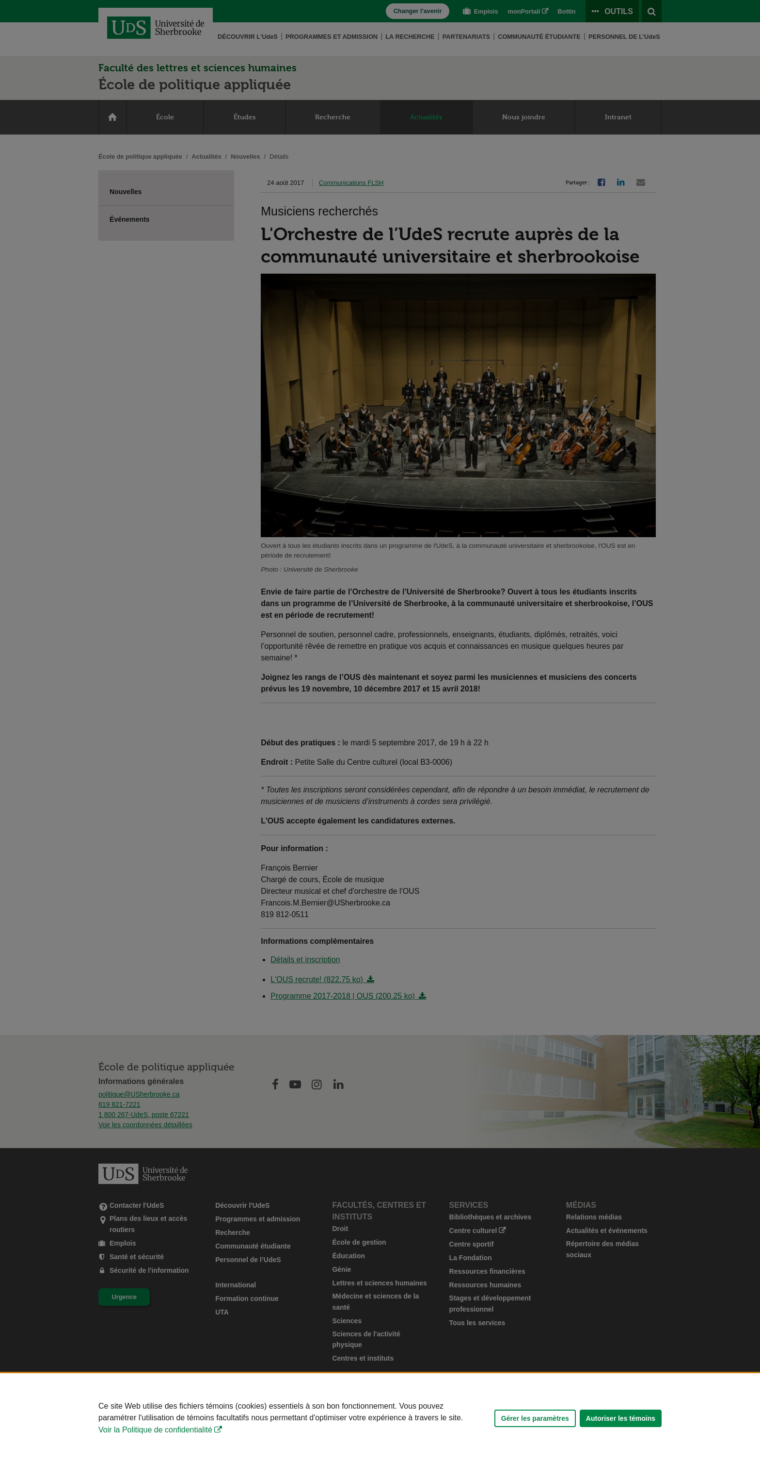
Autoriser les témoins (620, 1418)
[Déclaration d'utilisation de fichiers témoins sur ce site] (380, 1418)
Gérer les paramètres (535, 1418)
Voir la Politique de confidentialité (155, 1430)
